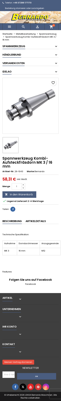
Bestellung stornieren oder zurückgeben (24, 8)
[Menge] (16, 186)
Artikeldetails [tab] (36, 221)
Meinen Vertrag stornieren (18, 362)
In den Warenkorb (19, 194)
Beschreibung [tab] (12, 221)
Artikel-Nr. (8, 171)
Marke (30, 171)
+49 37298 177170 (22, 2)
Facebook (30, 284)
